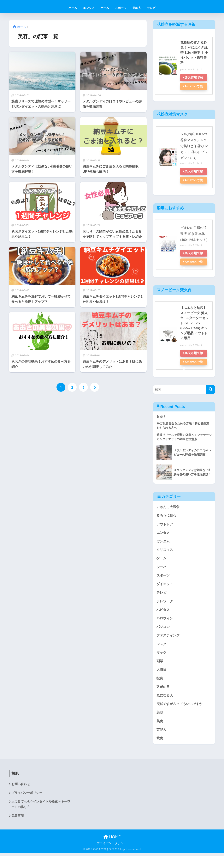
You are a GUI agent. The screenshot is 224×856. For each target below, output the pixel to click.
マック (161, 654)
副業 (159, 663)
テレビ (151, 7)
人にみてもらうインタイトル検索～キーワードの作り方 (40, 807)
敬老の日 (163, 688)
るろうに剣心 (166, 515)
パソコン (163, 628)
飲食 (159, 740)
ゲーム (104, 7)
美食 (159, 723)
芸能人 (136, 7)
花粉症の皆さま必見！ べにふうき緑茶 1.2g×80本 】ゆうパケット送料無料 (194, 52)
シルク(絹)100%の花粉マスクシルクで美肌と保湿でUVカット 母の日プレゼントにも (194, 146)
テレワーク (164, 602)
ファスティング (168, 637)
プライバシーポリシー (26, 795)
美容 (159, 714)
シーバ (161, 567)
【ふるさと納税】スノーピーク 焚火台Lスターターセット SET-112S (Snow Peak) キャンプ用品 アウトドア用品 (194, 322)
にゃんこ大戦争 (168, 507)
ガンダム (163, 541)
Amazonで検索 (193, 90)
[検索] (210, 389)
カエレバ (197, 69)
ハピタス (163, 611)
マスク (161, 645)
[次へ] (94, 387)
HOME (112, 839)
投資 (159, 680)
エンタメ (89, 7)
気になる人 (164, 697)
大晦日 (161, 671)
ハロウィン (164, 619)
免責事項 (17, 818)
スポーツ (121, 7)
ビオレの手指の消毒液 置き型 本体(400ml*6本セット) (194, 233)
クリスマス (164, 550)
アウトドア (164, 524)
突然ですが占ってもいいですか (179, 706)
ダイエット (164, 585)
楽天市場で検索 (193, 81)
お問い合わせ (20, 786)
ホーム (72, 7)
